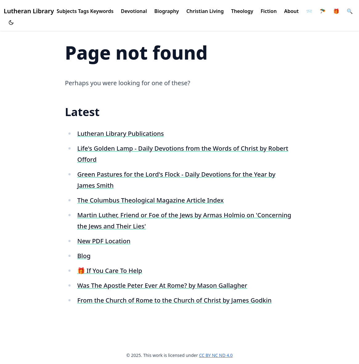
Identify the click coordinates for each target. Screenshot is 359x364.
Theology (242, 11)
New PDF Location (104, 241)
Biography (166, 11)
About (291, 11)
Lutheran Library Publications (120, 133)
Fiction (269, 11)
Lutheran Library (29, 11)
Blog (84, 256)
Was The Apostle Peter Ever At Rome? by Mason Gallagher (162, 285)
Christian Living (205, 11)
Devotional (134, 11)
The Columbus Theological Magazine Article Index (150, 200)
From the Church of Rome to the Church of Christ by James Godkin (174, 300)
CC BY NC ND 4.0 (216, 355)
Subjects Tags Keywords (85, 11)
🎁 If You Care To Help (109, 270)
